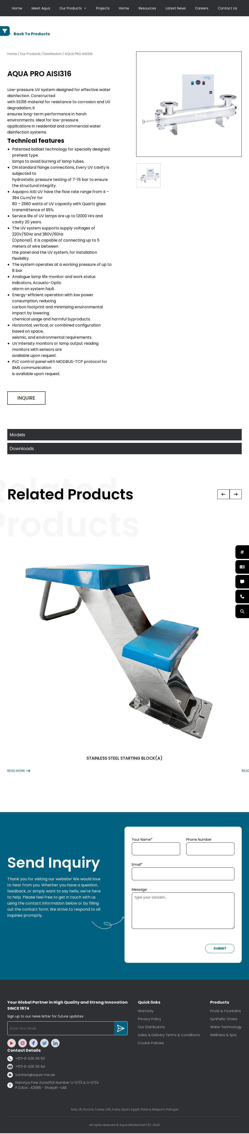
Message (139, 890)
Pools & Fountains (225, 1011)
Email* (137, 865)
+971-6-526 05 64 (26, 1067)
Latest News (176, 8)
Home (17, 8)
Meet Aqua (41, 8)
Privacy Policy (149, 1019)
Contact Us (227, 8)
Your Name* (142, 840)
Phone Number (199, 840)
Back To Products (28, 34)
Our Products (73, 8)
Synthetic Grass (223, 1019)
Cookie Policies (151, 1043)
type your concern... (183, 911)
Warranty (146, 1011)
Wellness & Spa (223, 1035)
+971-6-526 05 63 (26, 1059)
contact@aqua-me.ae (31, 1075)
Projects (103, 8)
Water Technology (226, 1027)
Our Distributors (151, 1027)
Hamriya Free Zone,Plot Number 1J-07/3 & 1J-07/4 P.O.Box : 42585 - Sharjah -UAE (52, 1086)
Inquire (26, 398)
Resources (147, 8)
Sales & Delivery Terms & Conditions (169, 1035)
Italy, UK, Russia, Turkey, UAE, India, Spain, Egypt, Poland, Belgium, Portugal (124, 1110)
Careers (201, 8)
